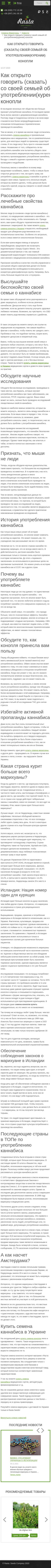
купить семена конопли (31, 1338)
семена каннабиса (21, 135)
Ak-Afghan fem (25, 1530)
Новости (25, 33)
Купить (33, 1535)
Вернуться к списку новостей (13, 1418)
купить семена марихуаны (36, 750)
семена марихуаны (20, 177)
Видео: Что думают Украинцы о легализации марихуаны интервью (23, 1459)
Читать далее (15, 1475)
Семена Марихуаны (10, 33)
